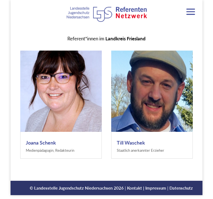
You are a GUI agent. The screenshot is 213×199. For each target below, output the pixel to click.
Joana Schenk (41, 143)
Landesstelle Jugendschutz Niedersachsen (73, 187)
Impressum (155, 187)
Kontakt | (136, 187)
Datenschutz (181, 187)
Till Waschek (131, 143)
